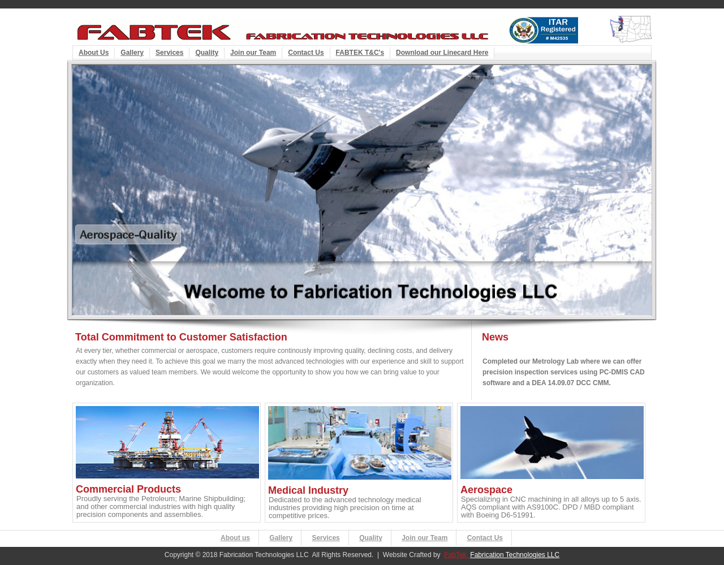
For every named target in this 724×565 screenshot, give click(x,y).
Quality (206, 53)
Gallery (132, 53)
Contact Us (306, 53)
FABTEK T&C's (360, 53)
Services (169, 53)
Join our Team (253, 53)
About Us (94, 53)
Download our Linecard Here (442, 53)
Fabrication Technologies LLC (514, 555)
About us (235, 538)
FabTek (457, 555)
